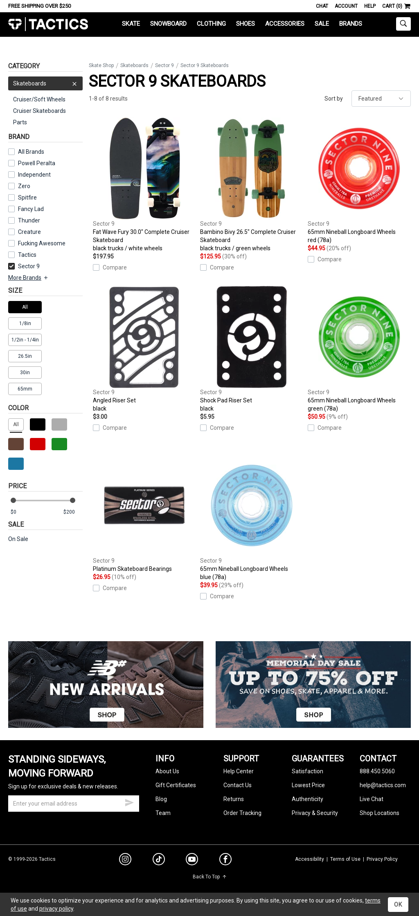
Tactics (48, 24)
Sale (322, 23)
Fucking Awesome (41, 243)
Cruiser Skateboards (39, 111)
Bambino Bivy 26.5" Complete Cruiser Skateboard (251, 184)
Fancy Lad (31, 209)
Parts (20, 122)
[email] (73, 803)
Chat (322, 6)
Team (163, 813)
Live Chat (371, 799)
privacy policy (56, 908)
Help (370, 6)
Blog (161, 799)
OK (398, 904)
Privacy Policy (382, 859)
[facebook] (225, 861)
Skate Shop (101, 65)
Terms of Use (345, 859)
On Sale (18, 539)
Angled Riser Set (144, 349)
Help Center (238, 771)
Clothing (211, 23)
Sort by (333, 98)
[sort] (381, 98)
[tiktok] (159, 860)
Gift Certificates (175, 785)
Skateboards (45, 83)
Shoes (245, 23)
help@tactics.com (383, 785)
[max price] (72, 512)
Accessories (284, 23)
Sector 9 (24, 266)
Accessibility (309, 859)
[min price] (20, 512)
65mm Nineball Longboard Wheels (359, 180)
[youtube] (192, 861)
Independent (34, 174)
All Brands (31, 151)
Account (346, 6)
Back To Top (210, 877)
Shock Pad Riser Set (251, 349)
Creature (29, 232)
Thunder (29, 220)
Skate (131, 23)
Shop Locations (379, 813)
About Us (167, 771)
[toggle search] (403, 24)
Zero (24, 186)
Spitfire (27, 197)
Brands (350, 23)
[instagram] (125, 860)
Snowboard (168, 23)
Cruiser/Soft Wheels (39, 99)
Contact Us (237, 785)
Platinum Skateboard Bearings (144, 513)
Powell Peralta (36, 163)
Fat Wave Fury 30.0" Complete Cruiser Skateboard (144, 184)
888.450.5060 (377, 771)
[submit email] (129, 801)
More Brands (28, 277)
